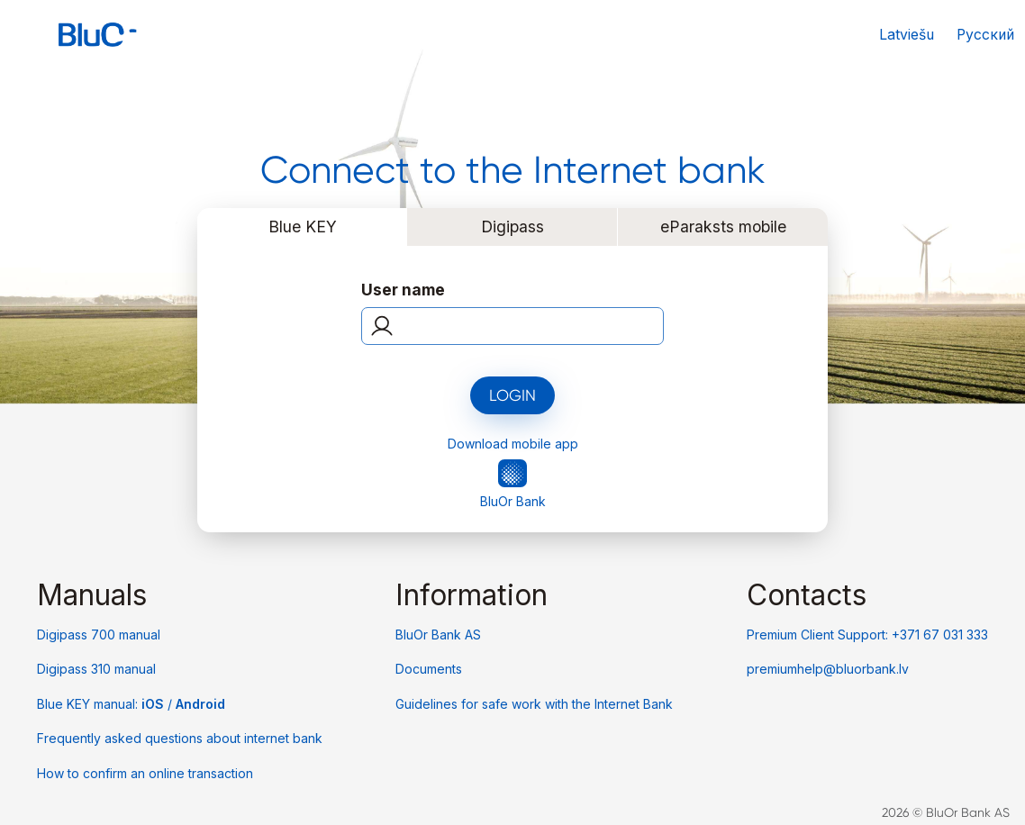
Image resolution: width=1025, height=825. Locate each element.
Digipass (512, 226)
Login (512, 395)
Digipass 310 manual (96, 668)
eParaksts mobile (723, 226)
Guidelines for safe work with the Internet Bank (534, 704)
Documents (428, 668)
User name (403, 289)
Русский (985, 34)
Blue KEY (302, 226)
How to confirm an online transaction (145, 773)
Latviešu (906, 34)
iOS (154, 704)
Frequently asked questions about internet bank (179, 738)
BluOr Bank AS (438, 634)
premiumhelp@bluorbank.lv (828, 668)
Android (200, 704)
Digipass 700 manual (98, 634)
